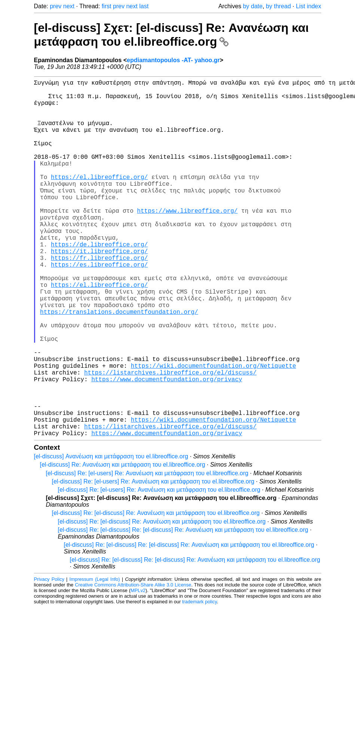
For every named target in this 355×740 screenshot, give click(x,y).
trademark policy (199, 681)
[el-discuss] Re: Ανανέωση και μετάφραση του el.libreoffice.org (122, 544)
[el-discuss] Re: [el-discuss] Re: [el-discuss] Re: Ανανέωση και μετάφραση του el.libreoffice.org (183, 609)
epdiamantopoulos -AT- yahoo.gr (173, 60)
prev (55, 6)
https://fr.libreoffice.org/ (99, 298)
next (68, 6)
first (106, 6)
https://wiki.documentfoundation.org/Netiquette (213, 430)
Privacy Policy (49, 658)
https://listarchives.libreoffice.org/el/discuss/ (170, 438)
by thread (278, 6)
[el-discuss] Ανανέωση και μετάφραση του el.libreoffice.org (111, 536)
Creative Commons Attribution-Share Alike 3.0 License (133, 664)
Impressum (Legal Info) (95, 658)
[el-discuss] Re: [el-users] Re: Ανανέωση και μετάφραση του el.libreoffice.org (147, 552)
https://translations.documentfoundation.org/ (119, 364)
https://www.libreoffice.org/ (187, 240)
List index (308, 6)
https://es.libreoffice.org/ (99, 306)
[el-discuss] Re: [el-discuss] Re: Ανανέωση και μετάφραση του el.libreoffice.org (156, 592)
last (144, 6)
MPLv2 (138, 670)
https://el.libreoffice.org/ (99, 199)
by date (252, 6)
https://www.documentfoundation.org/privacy (166, 446)
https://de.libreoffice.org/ (99, 282)
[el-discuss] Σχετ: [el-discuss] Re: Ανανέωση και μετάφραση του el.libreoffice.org (171, 34)
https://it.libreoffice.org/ (99, 290)
